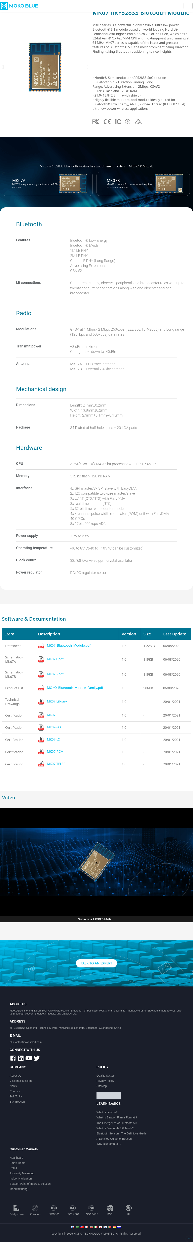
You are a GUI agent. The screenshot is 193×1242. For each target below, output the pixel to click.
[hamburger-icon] (188, 6)
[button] (3, 66)
